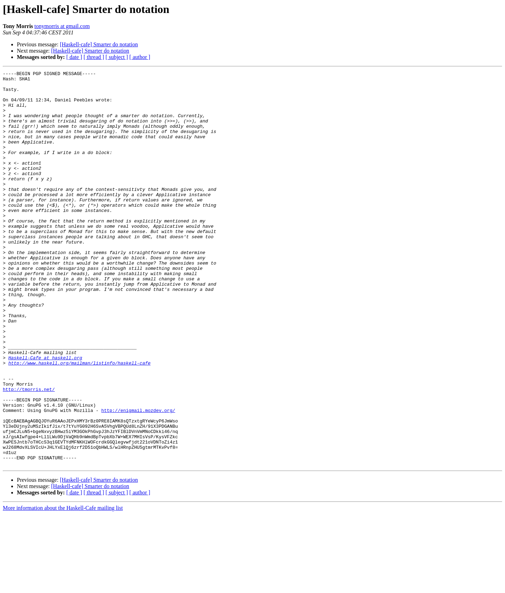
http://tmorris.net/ (29, 453)
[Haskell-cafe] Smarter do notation (99, 44)
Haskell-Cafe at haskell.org (45, 415)
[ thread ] (93, 57)
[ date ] (74, 57)
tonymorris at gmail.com (62, 26)
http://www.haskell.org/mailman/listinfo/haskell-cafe (79, 422)
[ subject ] (117, 57)
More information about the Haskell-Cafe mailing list (63, 587)
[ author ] (139, 57)
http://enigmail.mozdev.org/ (138, 478)
